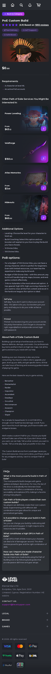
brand (6, 620)
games (6, 626)
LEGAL (5, 613)
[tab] (25, 613)
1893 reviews (42, 24)
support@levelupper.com (16, 604)
